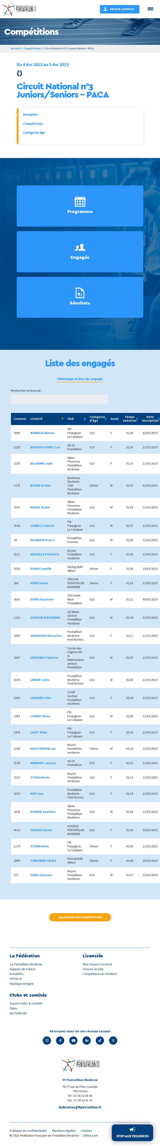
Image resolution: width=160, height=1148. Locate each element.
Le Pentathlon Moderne (27, 965)
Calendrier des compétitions (80, 918)
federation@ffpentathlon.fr (80, 1108)
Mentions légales (66, 1131)
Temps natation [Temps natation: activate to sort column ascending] (129, 419)
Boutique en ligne (22, 984)
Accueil (16, 48)
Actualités (17, 974)
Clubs (14, 1008)
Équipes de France (23, 969)
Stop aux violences (132, 1136)
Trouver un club (94, 969)
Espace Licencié (122, 9)
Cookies (90, 1131)
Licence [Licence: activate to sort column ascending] (19, 419)
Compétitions (33, 48)
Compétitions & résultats (101, 974)
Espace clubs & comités (26, 1004)
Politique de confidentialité (29, 1131)
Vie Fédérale (18, 1013)
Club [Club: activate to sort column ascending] (70, 419)
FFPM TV (16, 979)
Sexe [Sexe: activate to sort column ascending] (113, 419)
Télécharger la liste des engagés (80, 379)
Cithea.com (91, 1136)
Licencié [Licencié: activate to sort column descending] (36, 419)
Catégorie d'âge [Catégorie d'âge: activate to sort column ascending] (97, 419)
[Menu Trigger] (150, 8)
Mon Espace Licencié (98, 965)
